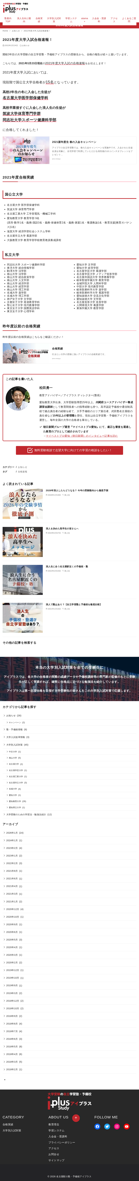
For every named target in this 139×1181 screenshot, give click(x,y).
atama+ (84, 20)
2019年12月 (12, 970)
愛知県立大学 (15, 807)
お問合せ (53, 1154)
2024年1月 (12, 840)
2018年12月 (12, 1001)
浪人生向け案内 (24, 20)
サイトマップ (56, 1160)
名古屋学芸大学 (16, 770)
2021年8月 (12, 871)
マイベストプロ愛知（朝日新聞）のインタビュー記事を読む (82, 435)
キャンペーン (15, 722)
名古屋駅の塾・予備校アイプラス (73, 1176)
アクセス (114, 20)
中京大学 (13, 752)
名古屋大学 (14, 764)
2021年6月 (12, 878)
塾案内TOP (7, 20)
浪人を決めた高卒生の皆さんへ (62, 528)
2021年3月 (12, 893)
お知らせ (16, 31)
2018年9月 (12, 1016)
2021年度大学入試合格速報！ (37, 31)
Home (6, 31)
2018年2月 (12, 1069)
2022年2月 (12, 863)
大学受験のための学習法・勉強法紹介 (26, 814)
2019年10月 (12, 977)
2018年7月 (12, 1031)
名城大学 (13, 789)
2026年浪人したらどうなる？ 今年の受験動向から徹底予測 (77, 490)
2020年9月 (12, 924)
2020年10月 (12, 917)
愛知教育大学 (15, 801)
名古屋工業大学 (16, 776)
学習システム (71, 20)
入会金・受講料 (99, 20)
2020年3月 (12, 955)
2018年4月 (12, 1054)
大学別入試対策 (54, 20)
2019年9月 (12, 985)
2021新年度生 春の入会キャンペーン (74, 142)
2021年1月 (12, 901)
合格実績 (39, 20)
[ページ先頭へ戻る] (76, 1118)
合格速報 (22, 471)
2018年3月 (12, 1061)
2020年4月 (12, 947)
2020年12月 (12, 909)
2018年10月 (12, 1008)
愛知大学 (13, 795)
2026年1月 (12, 833)
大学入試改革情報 (15, 737)
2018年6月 (12, 1039)
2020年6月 (12, 932)
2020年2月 (12, 962)
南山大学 (13, 758)
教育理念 (53, 1124)
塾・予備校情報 (14, 729)
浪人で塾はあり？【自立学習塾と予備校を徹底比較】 (74, 604)
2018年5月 (12, 1046)
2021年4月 (12, 886)
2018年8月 (12, 1023)
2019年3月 (12, 993)
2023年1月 (12, 855)
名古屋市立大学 (16, 783)
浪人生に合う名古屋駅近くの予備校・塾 (67, 566)
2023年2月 (12, 848)
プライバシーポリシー (61, 1142)
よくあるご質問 (129, 20)
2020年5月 (12, 939)
